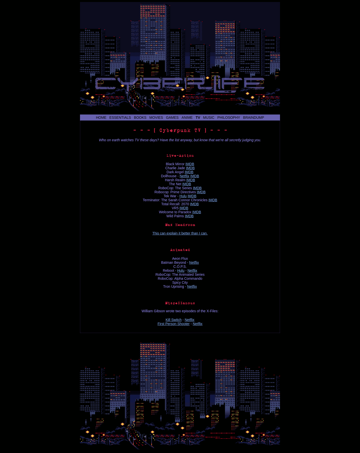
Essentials (120, 118)
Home (101, 118)
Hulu (183, 196)
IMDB (190, 164)
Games (172, 118)
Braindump (253, 118)
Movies (156, 118)
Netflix (184, 176)
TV (198, 118)
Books (140, 118)
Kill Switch (174, 320)
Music (208, 118)
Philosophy (228, 118)
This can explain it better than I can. (180, 233)
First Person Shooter (174, 324)
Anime (187, 118)
